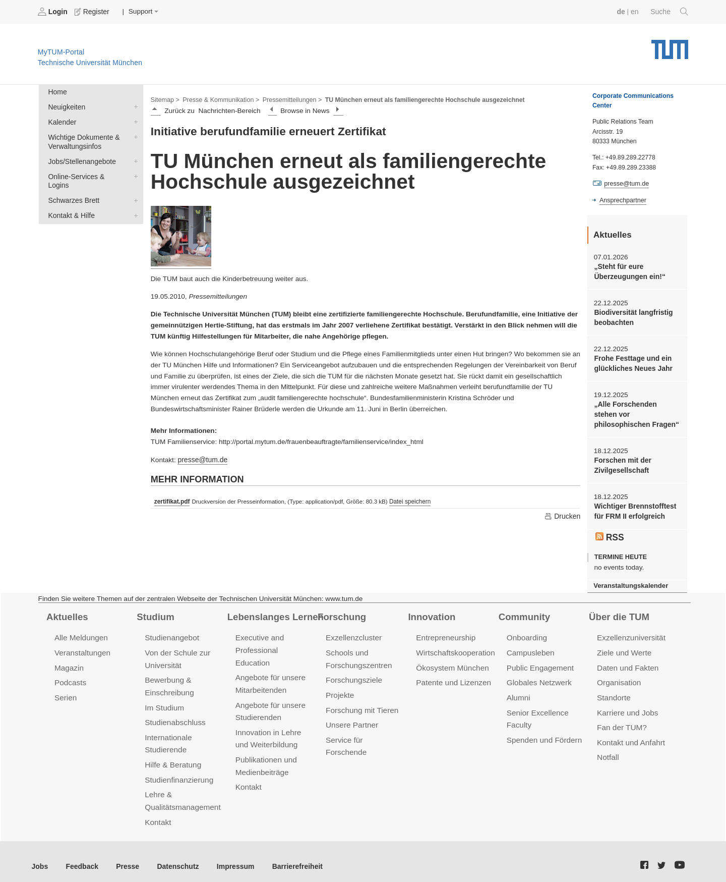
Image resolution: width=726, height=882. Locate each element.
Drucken (562, 515)
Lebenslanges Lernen (274, 612)
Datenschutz (174, 856)
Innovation (431, 612)
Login (53, 12)
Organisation (618, 676)
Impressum (230, 856)
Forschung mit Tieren (361, 703)
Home (57, 91)
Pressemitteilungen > (289, 98)
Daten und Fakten (627, 661)
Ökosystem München (451, 661)
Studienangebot (171, 633)
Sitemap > (164, 98)
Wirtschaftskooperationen (458, 647)
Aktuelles (66, 612)
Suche (669, 12)
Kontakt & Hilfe (134, 202)
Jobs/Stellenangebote (134, 159)
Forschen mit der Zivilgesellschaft (621, 462)
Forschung (341, 612)
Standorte (613, 691)
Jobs (40, 856)
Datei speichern (408, 501)
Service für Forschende (365, 732)
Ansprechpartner (622, 199)
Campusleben (530, 647)
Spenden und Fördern (543, 732)
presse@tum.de (201, 459)
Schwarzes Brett (134, 188)
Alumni (518, 691)
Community (524, 612)
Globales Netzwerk (538, 676)
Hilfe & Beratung (172, 756)
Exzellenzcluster (353, 633)
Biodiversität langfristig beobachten (632, 316)
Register (92, 12)
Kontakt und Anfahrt (630, 735)
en (635, 11)
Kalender (134, 120)
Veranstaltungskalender (629, 581)
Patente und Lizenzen (452, 676)
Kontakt (157, 812)
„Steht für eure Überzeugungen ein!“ (628, 271)
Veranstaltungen (81, 647)
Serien (65, 691)
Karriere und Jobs (626, 705)
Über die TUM (618, 612)
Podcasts (70, 676)
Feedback (81, 856)
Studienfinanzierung (178, 771)
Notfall (607, 749)
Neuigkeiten (134, 106)
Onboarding (526, 633)
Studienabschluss (174, 715)
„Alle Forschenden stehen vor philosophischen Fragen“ (636, 412)
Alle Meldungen (80, 633)
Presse (125, 856)
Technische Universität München (669, 45)
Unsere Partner (351, 717)
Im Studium (164, 700)
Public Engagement (539, 661)
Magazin (68, 661)
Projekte (339, 688)
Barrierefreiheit (290, 856)
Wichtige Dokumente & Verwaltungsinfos (134, 135)
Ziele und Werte (623, 647)
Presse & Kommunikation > (219, 98)
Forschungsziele (353, 674)
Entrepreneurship (445, 633)
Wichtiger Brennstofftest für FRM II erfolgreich (634, 507)
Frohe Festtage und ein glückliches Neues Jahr (632, 361)
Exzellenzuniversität (630, 633)
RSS (609, 532)
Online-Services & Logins (134, 173)
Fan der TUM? (621, 720)
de (622, 11)
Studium (155, 612)
